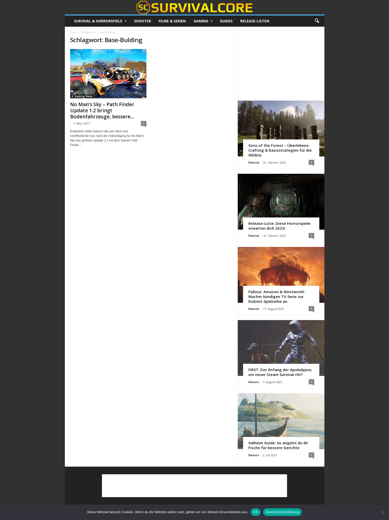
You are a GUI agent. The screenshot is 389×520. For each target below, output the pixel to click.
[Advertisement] (281, 63)
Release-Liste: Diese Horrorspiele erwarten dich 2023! (279, 226)
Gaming (203, 21)
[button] (316, 21)
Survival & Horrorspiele (100, 21)
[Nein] (382, 512)
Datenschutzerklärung (282, 512)
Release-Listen (254, 21)
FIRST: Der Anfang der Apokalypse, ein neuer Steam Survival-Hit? (280, 372)
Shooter (142, 21)
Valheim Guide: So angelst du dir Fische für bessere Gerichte (278, 445)
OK (255, 512)
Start (73, 32)
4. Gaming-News (82, 96)
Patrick (253, 162)
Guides (226, 21)
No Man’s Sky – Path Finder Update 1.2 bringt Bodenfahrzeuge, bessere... (102, 110)
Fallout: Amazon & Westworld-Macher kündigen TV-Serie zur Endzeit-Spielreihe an (276, 296)
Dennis (253, 382)
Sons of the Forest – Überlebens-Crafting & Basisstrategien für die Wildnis (280, 150)
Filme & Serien (172, 21)
